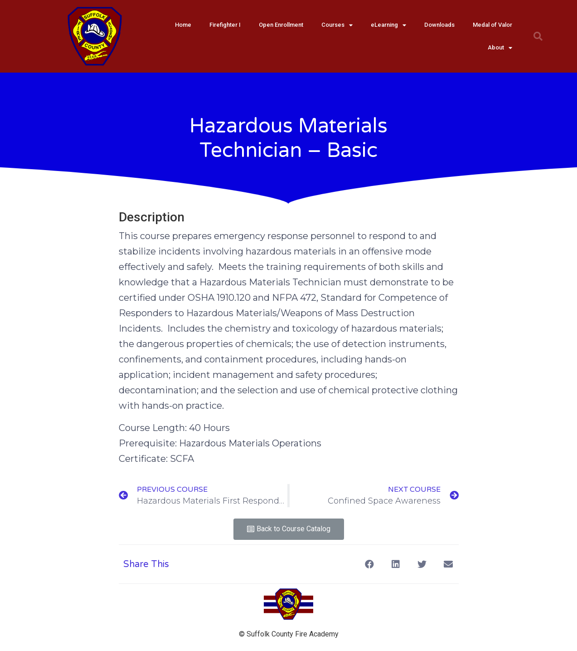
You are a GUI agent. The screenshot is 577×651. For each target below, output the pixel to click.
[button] (288, 529)
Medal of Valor (492, 24)
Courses (337, 25)
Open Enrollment (281, 24)
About (500, 47)
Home (183, 24)
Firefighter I (225, 24)
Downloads (439, 24)
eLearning (388, 25)
